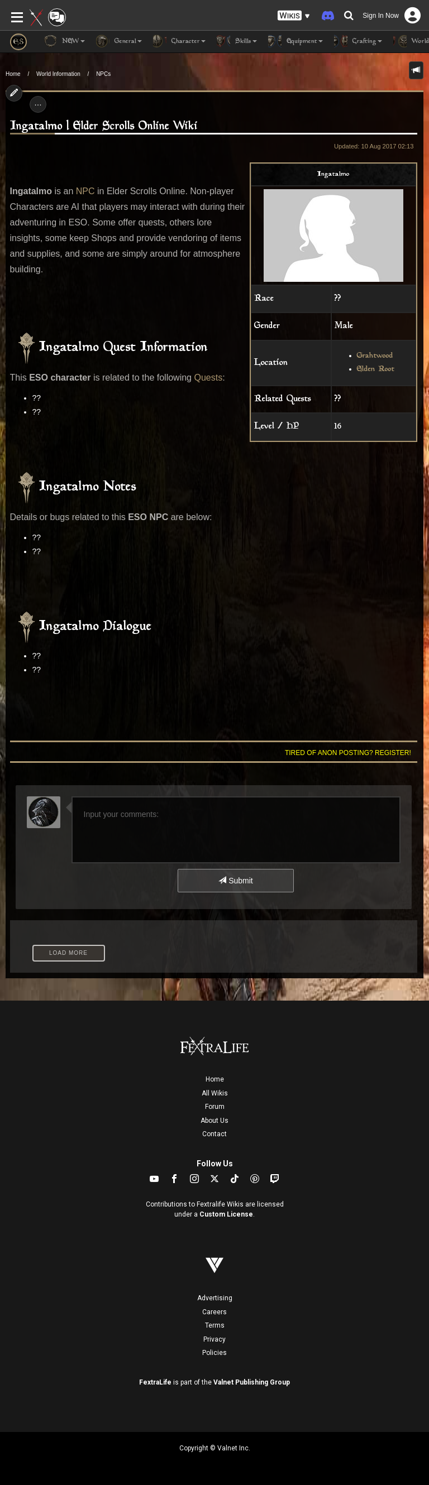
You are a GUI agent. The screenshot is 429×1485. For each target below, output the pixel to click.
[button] (294, 16)
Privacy (214, 1339)
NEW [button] (64, 41)
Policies (214, 1353)
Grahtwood (375, 356)
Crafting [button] (358, 41)
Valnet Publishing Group (251, 1382)
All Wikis (215, 1093)
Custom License (226, 1214)
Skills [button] (237, 41)
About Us (214, 1120)
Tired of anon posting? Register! (348, 753)
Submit (235, 880)
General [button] (119, 41)
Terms (215, 1325)
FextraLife (155, 1382)
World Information (58, 74)
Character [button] (179, 41)
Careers (214, 1312)
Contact (214, 1134)
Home (13, 74)
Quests (208, 377)
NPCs (103, 74)
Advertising (214, 1298)
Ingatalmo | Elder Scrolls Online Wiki (104, 126)
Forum (215, 1107)
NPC (85, 191)
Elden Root (375, 369)
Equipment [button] (295, 41)
